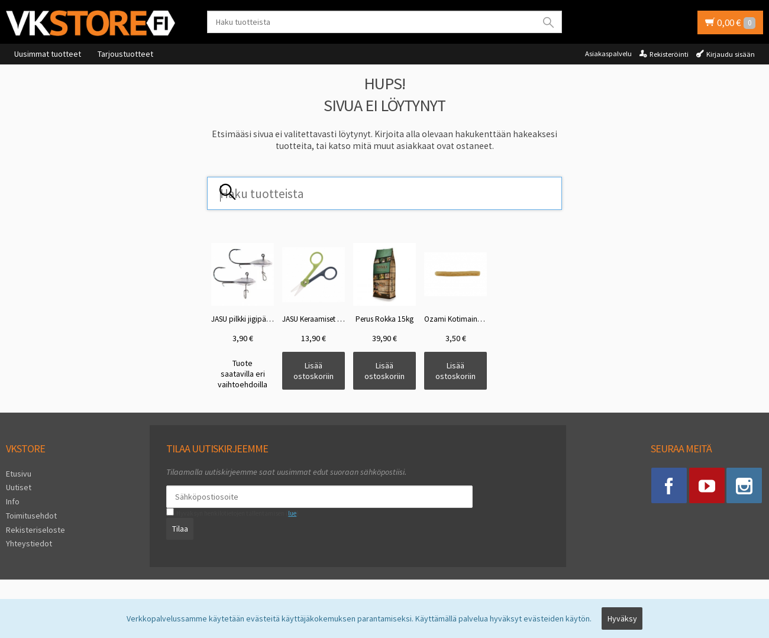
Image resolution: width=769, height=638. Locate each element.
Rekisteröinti (669, 54)
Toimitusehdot (31, 515)
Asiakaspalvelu (608, 53)
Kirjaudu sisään (730, 54)
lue (292, 513)
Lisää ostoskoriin (313, 370)
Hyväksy (622, 618)
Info (13, 501)
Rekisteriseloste (35, 529)
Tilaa (180, 528)
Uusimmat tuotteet (47, 53)
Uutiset (18, 487)
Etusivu (18, 473)
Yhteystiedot (29, 543)
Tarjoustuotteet (125, 53)
